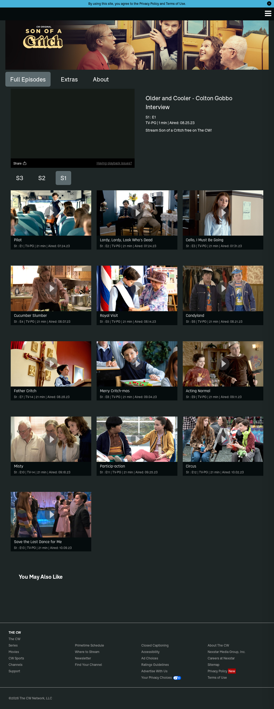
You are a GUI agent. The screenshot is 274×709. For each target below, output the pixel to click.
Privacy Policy (149, 4)
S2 (41, 178)
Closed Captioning (155, 645)
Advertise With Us (154, 671)
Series (13, 645)
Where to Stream (87, 652)
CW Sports (16, 658)
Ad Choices (149, 658)
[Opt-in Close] (269, 3)
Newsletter (83, 658)
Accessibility (150, 652)
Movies (14, 652)
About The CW (218, 645)
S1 (63, 178)
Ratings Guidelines (155, 665)
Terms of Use (175, 4)
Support (14, 671)
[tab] (28, 79)
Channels (15, 665)
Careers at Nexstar (221, 658)
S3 (19, 178)
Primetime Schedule (89, 645)
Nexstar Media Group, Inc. (226, 652)
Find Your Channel (88, 665)
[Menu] (268, 13)
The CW (9, 12)
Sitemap (213, 665)
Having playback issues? (114, 163)
